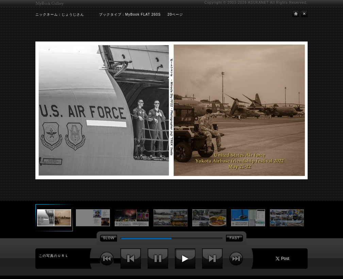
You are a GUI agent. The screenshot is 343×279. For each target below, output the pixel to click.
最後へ (236, 258)
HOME (295, 13)
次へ (212, 258)
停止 (158, 258)
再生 (185, 258)
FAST (234, 238)
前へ (130, 258)
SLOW (108, 238)
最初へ (107, 258)
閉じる (304, 13)
